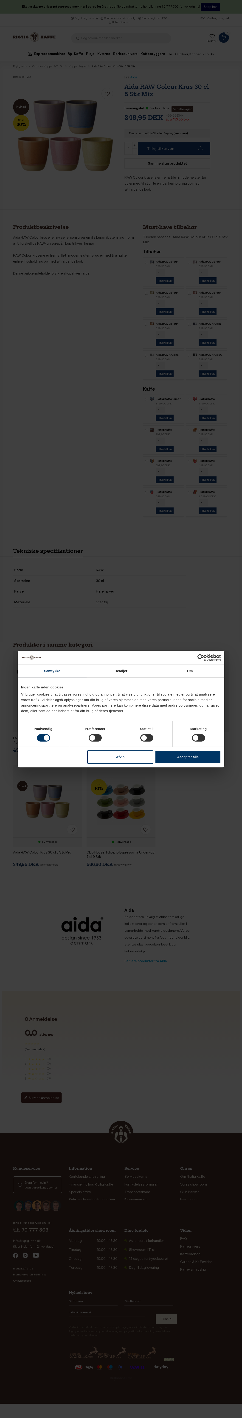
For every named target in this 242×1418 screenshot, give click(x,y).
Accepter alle (188, 757)
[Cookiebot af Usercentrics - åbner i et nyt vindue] (201, 657)
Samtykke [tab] (52, 671)
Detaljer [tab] (121, 671)
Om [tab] (190, 671)
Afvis (120, 757)
